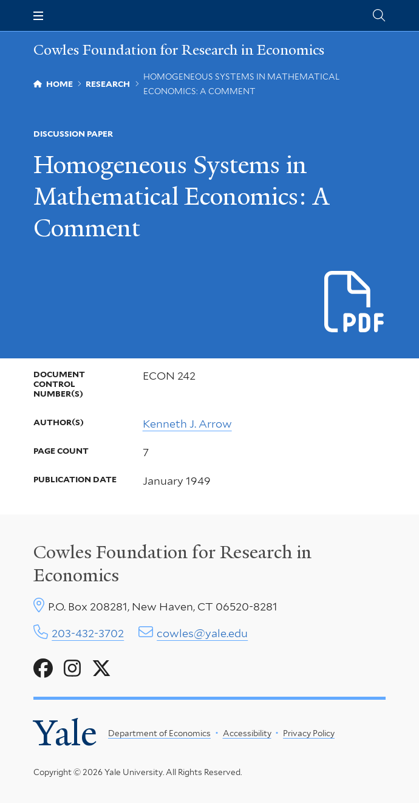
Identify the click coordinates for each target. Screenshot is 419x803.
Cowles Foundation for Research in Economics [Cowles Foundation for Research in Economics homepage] (178, 50)
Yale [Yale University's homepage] (65, 733)
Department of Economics (159, 733)
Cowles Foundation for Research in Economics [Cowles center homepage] (172, 564)
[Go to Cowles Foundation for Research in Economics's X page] (101, 668)
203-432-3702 (88, 633)
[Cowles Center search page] (379, 15)
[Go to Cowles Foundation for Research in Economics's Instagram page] (72, 668)
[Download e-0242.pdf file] (355, 302)
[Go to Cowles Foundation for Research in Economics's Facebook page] (43, 668)
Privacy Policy (309, 733)
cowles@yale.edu (202, 633)
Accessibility (247, 733)
